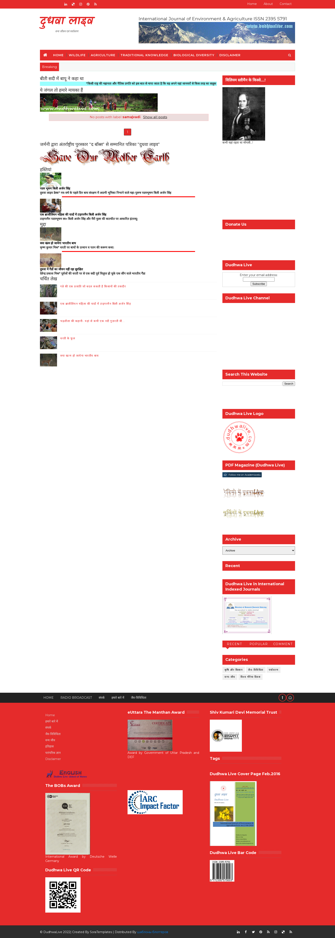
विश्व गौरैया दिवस (248, 676)
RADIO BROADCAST (78, 697)
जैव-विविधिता (253, 669)
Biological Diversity (196, 55)
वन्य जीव (53, 740)
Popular (256, 644)
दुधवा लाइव (69, 21)
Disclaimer (232, 55)
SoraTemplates (104, 932)
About (265, 4)
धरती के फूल (70, 338)
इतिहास (52, 746)
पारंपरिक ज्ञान (55, 752)
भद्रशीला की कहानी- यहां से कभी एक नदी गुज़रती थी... (95, 321)
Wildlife (79, 55)
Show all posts (154, 117)
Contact (283, 4)
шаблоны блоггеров (155, 932)
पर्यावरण (271, 669)
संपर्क (104, 697)
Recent (232, 644)
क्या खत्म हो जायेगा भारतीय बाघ (82, 356)
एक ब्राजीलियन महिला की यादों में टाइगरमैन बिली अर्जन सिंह (98, 304)
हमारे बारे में (120, 697)
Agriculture (105, 55)
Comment (280, 644)
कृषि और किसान (231, 669)
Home (249, 4)
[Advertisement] (256, 183)
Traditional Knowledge (147, 55)
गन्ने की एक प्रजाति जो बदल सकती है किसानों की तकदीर (95, 286)
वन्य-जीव (227, 676)
